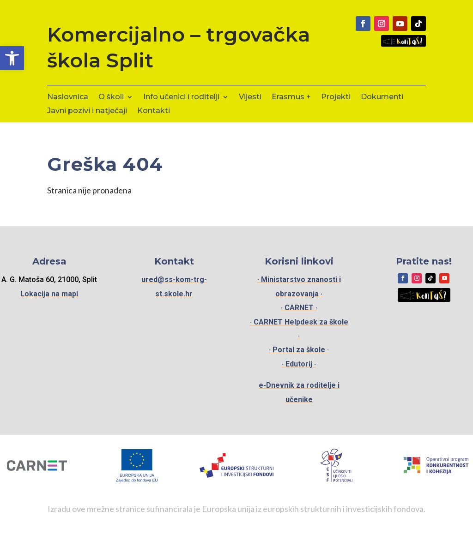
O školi (111, 97)
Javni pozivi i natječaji (87, 111)
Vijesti (250, 97)
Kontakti (153, 111)
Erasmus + (291, 97)
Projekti (336, 97)
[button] (12, 58)
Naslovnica (67, 97)
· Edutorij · (299, 364)
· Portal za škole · (299, 349)
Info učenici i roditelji (181, 97)
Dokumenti (382, 97)
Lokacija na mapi (49, 293)
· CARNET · (299, 307)
